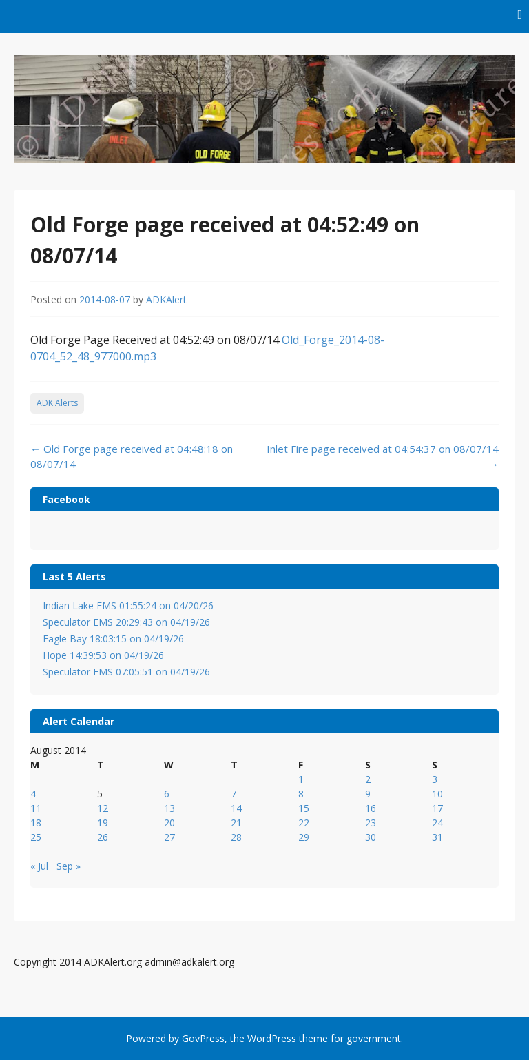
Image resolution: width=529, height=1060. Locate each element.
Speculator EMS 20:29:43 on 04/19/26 (126, 622)
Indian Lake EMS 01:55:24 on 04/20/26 (128, 605)
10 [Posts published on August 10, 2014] (437, 793)
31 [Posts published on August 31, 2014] (437, 837)
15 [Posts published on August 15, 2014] (303, 808)
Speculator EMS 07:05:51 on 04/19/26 (126, 671)
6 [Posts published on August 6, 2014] (166, 793)
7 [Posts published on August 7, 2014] (233, 793)
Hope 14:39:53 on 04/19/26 (103, 655)
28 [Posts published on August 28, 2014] (236, 837)
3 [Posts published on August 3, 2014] (434, 779)
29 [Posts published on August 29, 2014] (303, 837)
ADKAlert (166, 299)
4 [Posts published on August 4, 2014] (33, 793)
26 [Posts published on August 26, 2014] (102, 837)
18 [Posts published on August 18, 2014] (35, 822)
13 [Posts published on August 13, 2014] (169, 808)
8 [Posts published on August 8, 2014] (301, 793)
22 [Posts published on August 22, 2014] (303, 822)
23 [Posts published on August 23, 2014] (370, 822)
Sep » (68, 866)
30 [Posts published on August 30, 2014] (370, 837)
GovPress (203, 1038)
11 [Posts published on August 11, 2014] (35, 808)
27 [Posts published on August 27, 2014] (169, 837)
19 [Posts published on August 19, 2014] (102, 822)
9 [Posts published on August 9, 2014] (368, 793)
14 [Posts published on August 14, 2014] (236, 808)
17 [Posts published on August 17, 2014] (437, 808)
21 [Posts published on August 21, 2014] (236, 822)
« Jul (39, 866)
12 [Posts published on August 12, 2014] (102, 808)
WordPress (271, 1038)
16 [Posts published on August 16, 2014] (370, 808)
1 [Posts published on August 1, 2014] (301, 779)
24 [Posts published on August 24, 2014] (437, 822)
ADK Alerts (57, 403)
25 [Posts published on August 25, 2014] (35, 837)
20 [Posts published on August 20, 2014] (169, 822)
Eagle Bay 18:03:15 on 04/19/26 (113, 638)
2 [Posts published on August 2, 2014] (368, 779)
